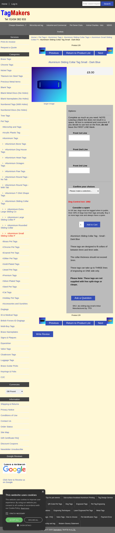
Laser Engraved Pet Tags (83, 511)
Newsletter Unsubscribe (12, 449)
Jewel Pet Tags (9, 269)
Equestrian (6, 343)
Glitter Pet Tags (9, 258)
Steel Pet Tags (9, 286)
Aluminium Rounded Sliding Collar (14, 226)
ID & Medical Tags (9, 315)
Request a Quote (9, 47)
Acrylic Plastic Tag (10, 132)
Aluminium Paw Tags (13, 171)
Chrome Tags (7, 64)
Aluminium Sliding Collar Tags (76, 37)
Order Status (7, 426)
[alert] (24, 509)
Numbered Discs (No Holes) (14, 110)
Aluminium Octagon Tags (12, 164)
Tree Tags (5, 115)
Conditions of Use (9, 415)
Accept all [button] (14, 520)
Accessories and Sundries (14, 303)
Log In (14, 4)
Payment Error (106, 517)
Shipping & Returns (10, 404)
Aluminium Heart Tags (13, 157)
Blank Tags (6, 87)
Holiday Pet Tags (10, 298)
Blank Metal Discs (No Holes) (14, 93)
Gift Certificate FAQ (10, 438)
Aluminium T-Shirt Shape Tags (15, 194)
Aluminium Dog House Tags (14, 150)
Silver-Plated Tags (10, 281)
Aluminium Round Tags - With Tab (15, 186)
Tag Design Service (105, 498)
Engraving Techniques (62, 511)
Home (4, 4)
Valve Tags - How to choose (67, 517)
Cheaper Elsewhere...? (17, 25)
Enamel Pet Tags (10, 253)
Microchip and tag (36, 25)
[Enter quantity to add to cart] (81, 224)
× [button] (43, 492)
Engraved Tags (82, 504)
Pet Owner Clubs (76, 25)
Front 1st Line (80, 133)
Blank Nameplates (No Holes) (15, 98)
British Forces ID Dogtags (13, 320)
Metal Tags (100, 511)
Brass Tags (6, 59)
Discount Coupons (9, 443)
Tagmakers (57, 530)
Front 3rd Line (80, 165)
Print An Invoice (8, 42)
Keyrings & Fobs (8, 371)
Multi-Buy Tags (8, 326)
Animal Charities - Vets (94, 25)
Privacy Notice (7, 409)
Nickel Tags (6, 70)
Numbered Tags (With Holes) (14, 104)
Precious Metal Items (10, 81)
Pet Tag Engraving (98, 504)
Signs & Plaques (8, 337)
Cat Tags (6, 292)
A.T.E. (73, 530)
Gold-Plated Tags (10, 264)
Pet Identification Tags (89, 517)
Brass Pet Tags (9, 241)
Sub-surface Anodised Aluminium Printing (79, 498)
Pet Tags (42, 37)
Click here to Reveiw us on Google (14, 481)
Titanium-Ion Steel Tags (12, 76)
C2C (3, 377)
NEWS (109, 25)
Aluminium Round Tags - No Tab (15, 178)
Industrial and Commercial (56, 25)
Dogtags (5, 309)
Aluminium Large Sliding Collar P (12, 218)
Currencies (14, 384)
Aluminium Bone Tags (13, 144)
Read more (25, 508)
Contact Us (6, 421)
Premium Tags (9, 275)
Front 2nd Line (80, 149)
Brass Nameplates (9, 332)
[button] (24, 525)
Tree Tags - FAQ (47, 517)
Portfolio (60, 32)
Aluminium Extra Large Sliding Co (12, 210)
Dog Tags (69, 504)
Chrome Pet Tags (10, 247)
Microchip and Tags (11, 127)
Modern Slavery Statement (69, 524)
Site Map (5, 432)
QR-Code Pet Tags (55, 504)
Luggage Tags (7, 360)
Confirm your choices (84, 186)
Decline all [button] (33, 520)
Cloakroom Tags (8, 354)
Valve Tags (6, 349)
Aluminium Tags (55, 37)
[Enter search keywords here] (91, 3)
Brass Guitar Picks (9, 366)
